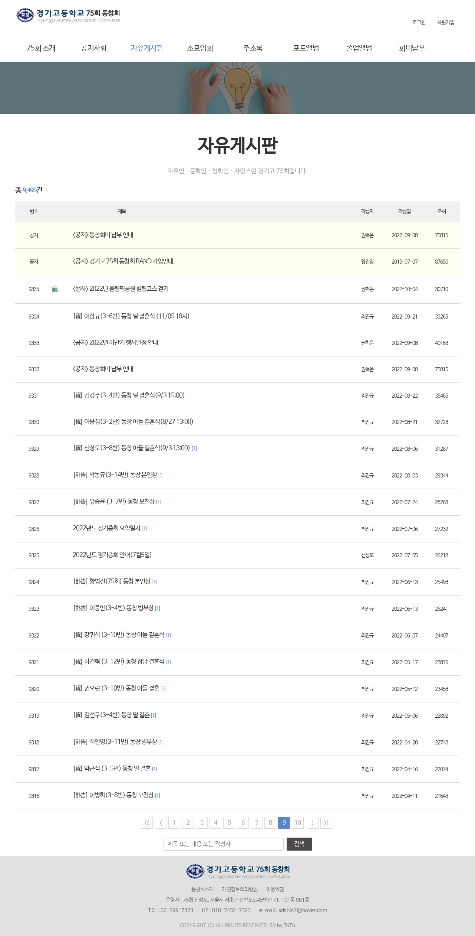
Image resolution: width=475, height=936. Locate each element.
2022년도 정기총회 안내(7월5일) (112, 555)
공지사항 (94, 48)
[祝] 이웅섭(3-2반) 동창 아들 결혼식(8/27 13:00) (133, 421)
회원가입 (446, 23)
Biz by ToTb (282, 926)
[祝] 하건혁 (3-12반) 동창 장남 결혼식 (122, 661)
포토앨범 (306, 48)
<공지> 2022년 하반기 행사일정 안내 (115, 342)
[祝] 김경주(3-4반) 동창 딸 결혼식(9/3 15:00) (129, 395)
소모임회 (200, 48)
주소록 (253, 48)
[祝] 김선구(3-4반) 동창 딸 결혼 (114, 715)
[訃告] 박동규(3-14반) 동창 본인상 (118, 475)
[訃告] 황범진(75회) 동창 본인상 (115, 581)
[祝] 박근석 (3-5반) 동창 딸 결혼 (115, 768)
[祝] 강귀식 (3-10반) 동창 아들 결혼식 (122, 635)
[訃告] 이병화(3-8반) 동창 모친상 (117, 795)
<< (146, 822)
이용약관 (275, 890)
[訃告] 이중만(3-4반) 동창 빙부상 (117, 608)
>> (326, 822)
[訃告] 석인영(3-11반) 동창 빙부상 (118, 742)
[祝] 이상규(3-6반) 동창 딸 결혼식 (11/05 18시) (131, 316)
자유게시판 (147, 48)
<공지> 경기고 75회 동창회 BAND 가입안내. (124, 261)
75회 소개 (41, 48)
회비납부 (412, 48)
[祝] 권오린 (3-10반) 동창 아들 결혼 (119, 688)
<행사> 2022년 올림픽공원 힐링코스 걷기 (120, 289)
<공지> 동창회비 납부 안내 (103, 235)
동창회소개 (202, 890)
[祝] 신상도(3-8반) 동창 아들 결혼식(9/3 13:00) (135, 448)
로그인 (419, 23)
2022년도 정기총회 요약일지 (110, 528)
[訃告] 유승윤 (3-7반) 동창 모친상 (117, 501)
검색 (299, 844)
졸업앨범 (359, 48)
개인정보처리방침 (240, 890)
